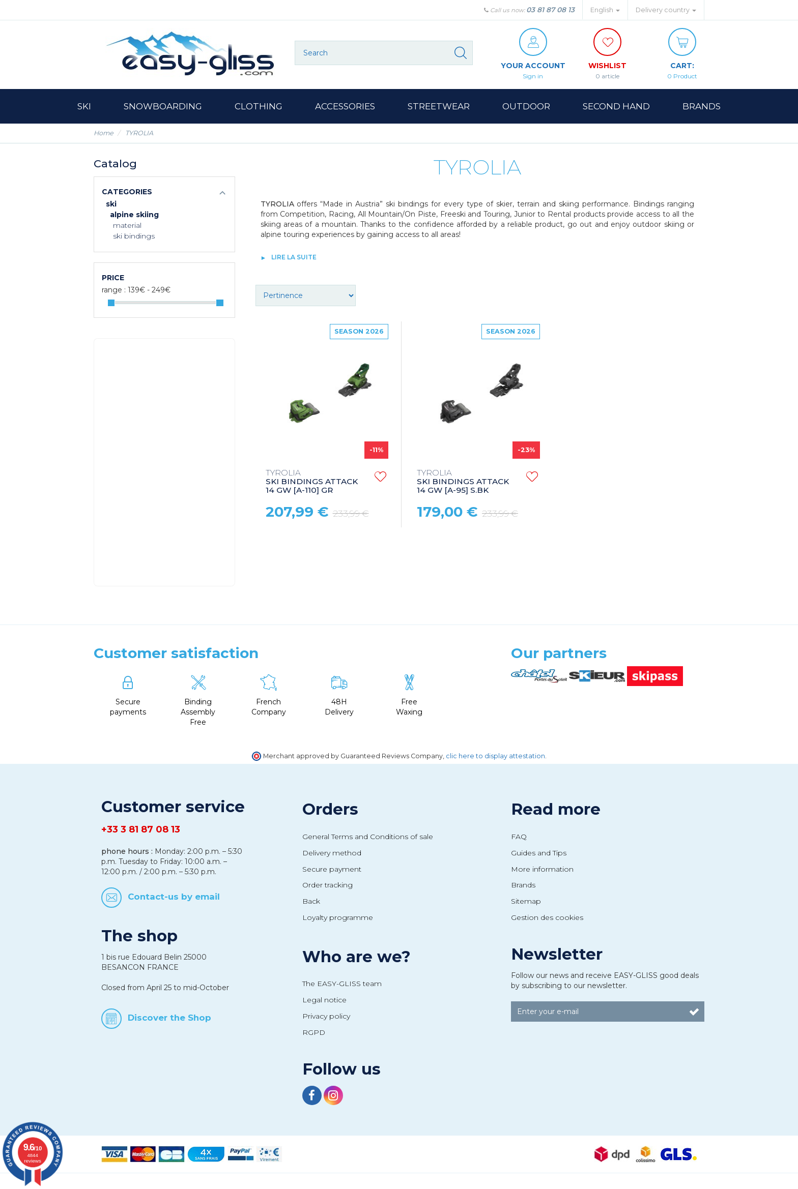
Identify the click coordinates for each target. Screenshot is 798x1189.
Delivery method (331, 852)
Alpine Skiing (134, 214)
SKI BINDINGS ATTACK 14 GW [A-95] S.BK (463, 482)
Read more (556, 809)
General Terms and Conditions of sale (367, 836)
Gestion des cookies (547, 917)
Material (127, 225)
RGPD (313, 1032)
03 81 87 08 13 (550, 10)
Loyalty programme (337, 917)
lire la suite (294, 257)
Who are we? (356, 956)
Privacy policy (326, 1016)
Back (311, 901)
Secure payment (331, 869)
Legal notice (324, 999)
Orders (330, 809)
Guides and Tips (538, 852)
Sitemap (526, 901)
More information (542, 869)
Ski (111, 204)
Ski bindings (134, 236)
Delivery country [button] (666, 10)
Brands (523, 884)
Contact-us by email (174, 896)
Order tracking (327, 884)
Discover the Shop (169, 1017)
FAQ (519, 836)
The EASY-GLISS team (342, 983)
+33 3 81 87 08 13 (140, 829)
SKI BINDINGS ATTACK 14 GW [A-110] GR (312, 482)
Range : (114, 289)
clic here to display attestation (495, 756)
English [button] (605, 10)
